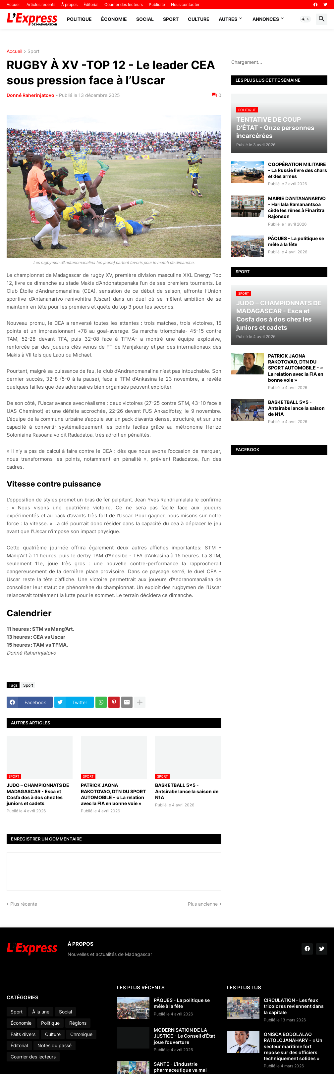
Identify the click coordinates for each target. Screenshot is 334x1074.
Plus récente (23, 904)
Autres (228, 19)
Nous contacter (185, 4)
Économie (114, 19)
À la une (40, 1011)
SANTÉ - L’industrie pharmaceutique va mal (180, 1067)
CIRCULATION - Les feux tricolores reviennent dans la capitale (294, 1006)
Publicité (157, 4)
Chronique (81, 1034)
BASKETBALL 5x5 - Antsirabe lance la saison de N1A (186, 791)
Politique (79, 19)
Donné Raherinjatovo (30, 95)
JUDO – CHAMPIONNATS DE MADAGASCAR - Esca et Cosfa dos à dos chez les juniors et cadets (38, 794)
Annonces (265, 19)
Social (145, 19)
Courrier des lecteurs (123, 4)
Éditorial (91, 4)
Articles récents (41, 4)
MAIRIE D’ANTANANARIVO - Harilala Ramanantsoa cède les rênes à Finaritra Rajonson (297, 207)
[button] (305, 19)
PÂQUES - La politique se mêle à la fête (296, 241)
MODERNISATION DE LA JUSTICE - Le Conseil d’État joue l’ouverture (184, 1036)
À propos (69, 4)
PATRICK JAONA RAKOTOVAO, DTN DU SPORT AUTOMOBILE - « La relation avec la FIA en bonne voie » (113, 794)
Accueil (14, 4)
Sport (171, 19)
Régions (77, 1023)
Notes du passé (54, 1045)
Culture (198, 19)
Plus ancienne (203, 904)
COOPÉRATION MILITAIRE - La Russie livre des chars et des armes (297, 170)
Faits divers (23, 1034)
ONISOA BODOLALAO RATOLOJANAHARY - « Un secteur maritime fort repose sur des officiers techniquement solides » (293, 1046)
